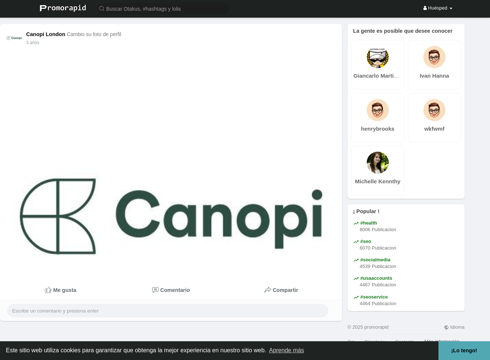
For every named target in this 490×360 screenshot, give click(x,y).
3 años (32, 42)
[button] (163, 8)
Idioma (454, 327)
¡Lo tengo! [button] (464, 350)
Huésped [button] (437, 8)
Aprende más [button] (286, 350)
